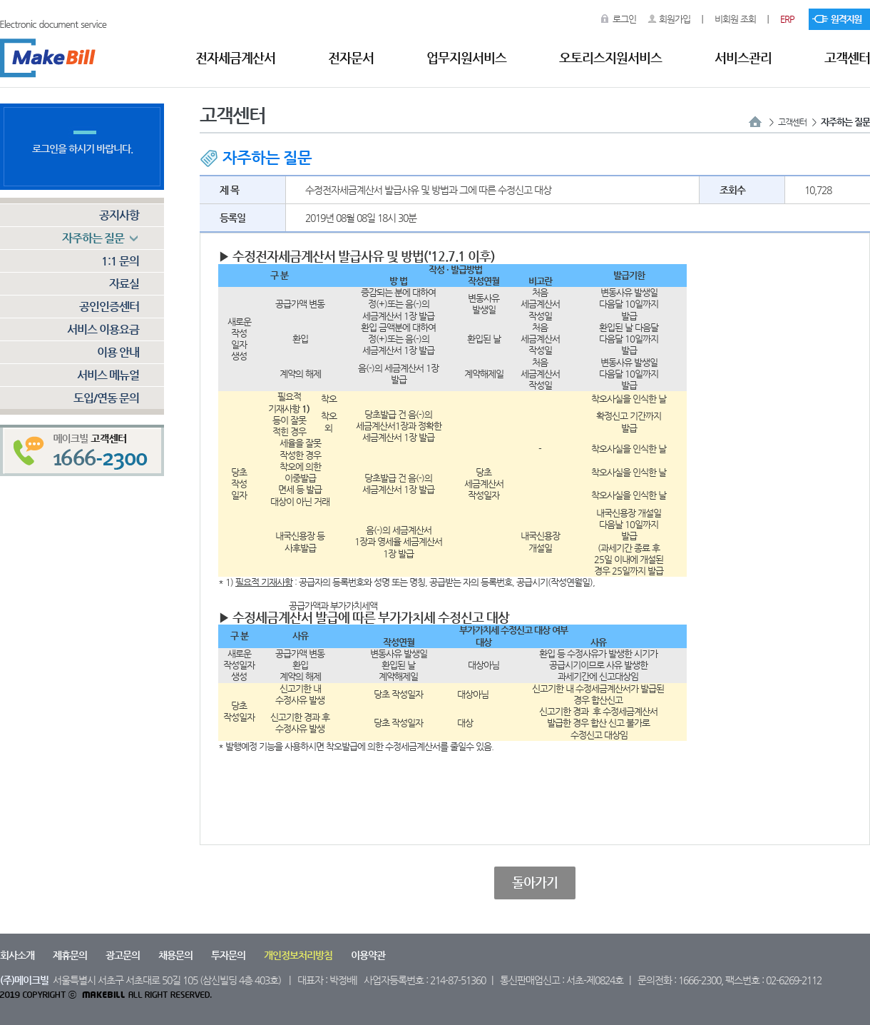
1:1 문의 (120, 261)
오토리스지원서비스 (610, 57)
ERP (787, 19)
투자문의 (228, 955)
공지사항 (119, 215)
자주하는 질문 (93, 238)
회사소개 (17, 955)
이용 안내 (118, 352)
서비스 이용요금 (103, 329)
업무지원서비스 (466, 57)
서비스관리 (743, 57)
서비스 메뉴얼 (108, 375)
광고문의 (123, 955)
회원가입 (674, 19)
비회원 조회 (735, 19)
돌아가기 (535, 881)
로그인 (624, 19)
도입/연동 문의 (106, 398)
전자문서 (351, 57)
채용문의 (175, 955)
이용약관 (368, 955)
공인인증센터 (109, 306)
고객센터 (847, 57)
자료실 (124, 284)
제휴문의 (70, 955)
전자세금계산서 (235, 57)
